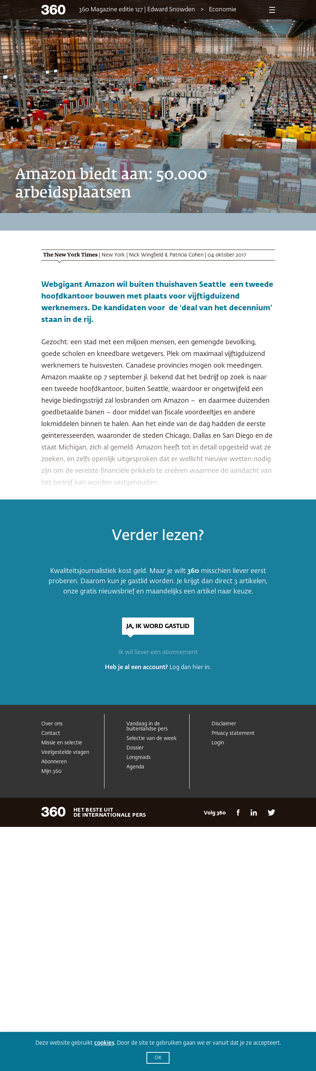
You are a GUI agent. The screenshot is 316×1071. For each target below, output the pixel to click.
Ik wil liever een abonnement (158, 653)
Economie (222, 10)
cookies (104, 1043)
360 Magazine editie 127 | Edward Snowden (137, 10)
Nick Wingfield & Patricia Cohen (166, 255)
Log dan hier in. (190, 668)
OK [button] (158, 1058)
